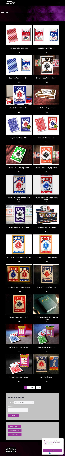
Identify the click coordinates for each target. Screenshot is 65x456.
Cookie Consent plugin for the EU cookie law (52, 453)
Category (11, 402)
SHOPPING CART (15, 431)
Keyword (10, 406)
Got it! (52, 450)
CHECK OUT (15, 434)
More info (50, 444)
